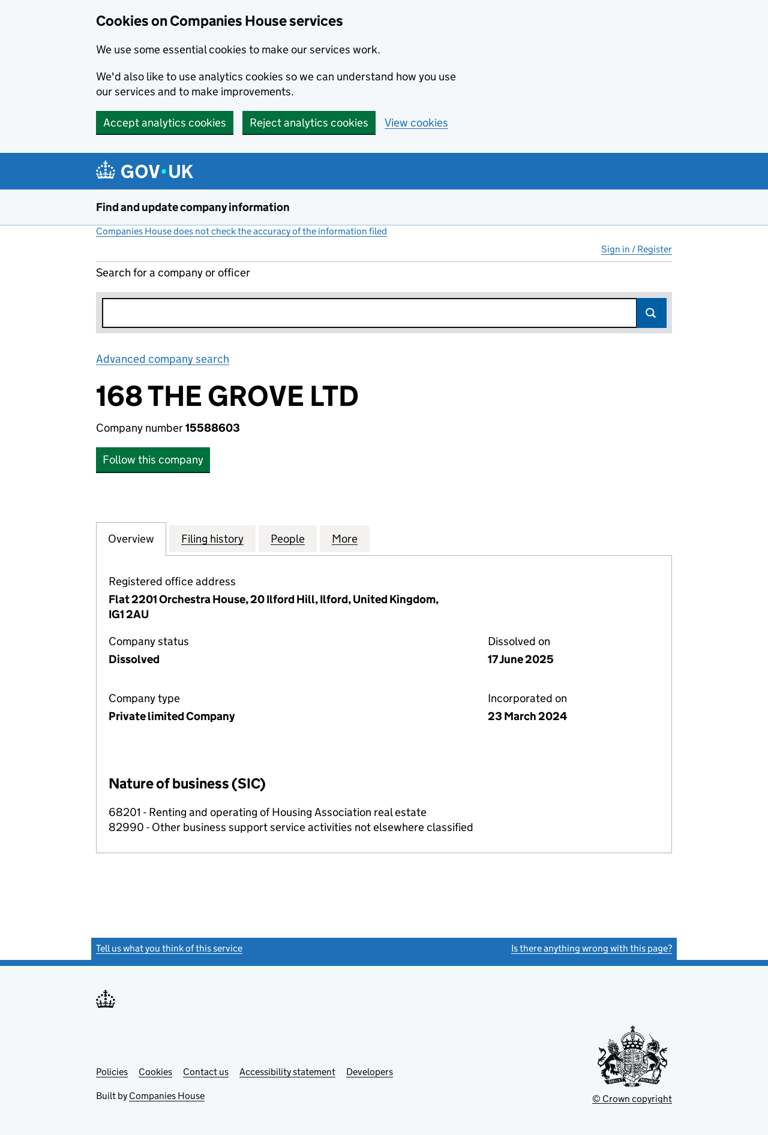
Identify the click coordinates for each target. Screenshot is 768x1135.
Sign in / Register (636, 249)
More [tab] (345, 538)
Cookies (155, 1071)
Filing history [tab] (212, 538)
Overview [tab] (131, 538)
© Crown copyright (632, 1098)
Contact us (206, 1071)
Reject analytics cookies (309, 123)
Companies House (167, 1095)
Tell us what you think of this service (169, 948)
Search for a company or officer (173, 272)
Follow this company (153, 459)
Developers (369, 1071)
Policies (112, 1071)
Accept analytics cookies (164, 123)
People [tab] (288, 538)
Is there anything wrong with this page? (591, 948)
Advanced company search (162, 359)
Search (652, 313)
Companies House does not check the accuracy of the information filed (241, 231)
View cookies (416, 122)
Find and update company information (193, 207)
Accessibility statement (287, 1071)
